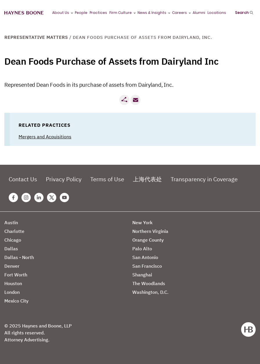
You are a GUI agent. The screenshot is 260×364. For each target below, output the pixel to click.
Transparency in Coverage (204, 179)
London (12, 292)
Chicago (12, 240)
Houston (13, 283)
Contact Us (23, 179)
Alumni (199, 12)
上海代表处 (147, 179)
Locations (216, 12)
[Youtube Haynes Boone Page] (64, 197)
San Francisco (147, 266)
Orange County (148, 240)
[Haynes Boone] (24, 13)
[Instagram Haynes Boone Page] (26, 197)
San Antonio (145, 257)
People (81, 12)
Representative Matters (36, 37)
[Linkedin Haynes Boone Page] (39, 197)
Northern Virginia (150, 231)
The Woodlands (148, 283)
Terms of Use (107, 179)
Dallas (11, 248)
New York (142, 222)
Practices (98, 12)
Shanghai (142, 275)
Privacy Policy (64, 179)
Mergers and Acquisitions (45, 137)
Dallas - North (19, 257)
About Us (60, 12)
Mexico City (16, 301)
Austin (11, 222)
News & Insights (152, 12)
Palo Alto (142, 248)
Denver (11, 266)
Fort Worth (15, 275)
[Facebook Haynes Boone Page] (13, 197)
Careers (179, 12)
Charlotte (14, 231)
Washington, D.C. (150, 292)
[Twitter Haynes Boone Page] (51, 197)
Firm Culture (120, 12)
